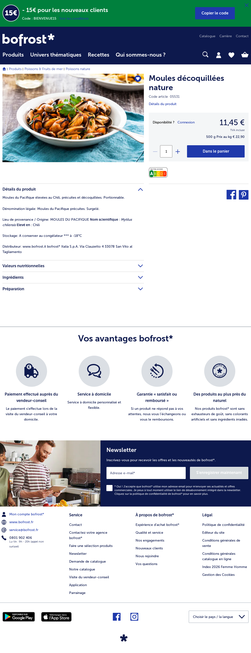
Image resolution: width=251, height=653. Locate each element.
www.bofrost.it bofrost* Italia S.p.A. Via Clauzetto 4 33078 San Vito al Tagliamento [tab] (67, 249)
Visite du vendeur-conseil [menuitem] (89, 577)
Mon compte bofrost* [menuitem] (23, 514)
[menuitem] (13, 57)
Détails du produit (162, 104)
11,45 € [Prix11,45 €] (232, 122)
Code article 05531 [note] (164, 97)
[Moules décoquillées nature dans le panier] (216, 151)
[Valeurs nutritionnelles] (159, 172)
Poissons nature (78, 69)
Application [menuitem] (78, 585)
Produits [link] (13, 55)
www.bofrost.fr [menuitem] (17, 522)
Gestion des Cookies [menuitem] (218, 575)
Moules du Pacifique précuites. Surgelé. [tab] (51, 209)
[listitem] (31, 389)
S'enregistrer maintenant (219, 472)
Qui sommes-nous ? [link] (141, 55)
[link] (39, 40)
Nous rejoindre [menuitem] (147, 556)
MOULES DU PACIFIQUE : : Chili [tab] (67, 222)
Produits (15, 69)
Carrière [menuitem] (225, 36)
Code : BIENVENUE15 (40, 18)
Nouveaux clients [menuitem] (149, 548)
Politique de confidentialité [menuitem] (223, 525)
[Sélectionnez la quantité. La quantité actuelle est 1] (166, 151)
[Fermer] (247, 5)
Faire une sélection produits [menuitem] (91, 546)
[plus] (177, 151)
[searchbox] (175, 54)
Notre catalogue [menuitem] (82, 569)
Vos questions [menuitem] (146, 564)
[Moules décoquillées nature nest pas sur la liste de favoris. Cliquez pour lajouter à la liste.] (137, 79)
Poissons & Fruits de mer (44, 69)
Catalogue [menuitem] (207, 36)
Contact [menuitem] (242, 36)
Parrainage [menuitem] (77, 593)
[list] (125, 389)
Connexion (186, 122)
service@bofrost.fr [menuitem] (20, 530)
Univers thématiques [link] (55, 55)
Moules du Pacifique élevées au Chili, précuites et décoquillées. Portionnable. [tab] (63, 197)
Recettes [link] (98, 55)
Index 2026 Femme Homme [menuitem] (224, 567)
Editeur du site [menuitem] (213, 533)
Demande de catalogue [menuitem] (87, 561)
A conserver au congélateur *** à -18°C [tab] (42, 236)
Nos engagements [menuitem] (150, 540)
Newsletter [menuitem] (78, 554)
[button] (215, 13)
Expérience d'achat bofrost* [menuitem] (157, 525)
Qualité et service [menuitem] (149, 533)
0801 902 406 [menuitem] (17, 537)
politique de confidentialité (150, 494)
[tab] (219, 54)
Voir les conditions (73, 18)
